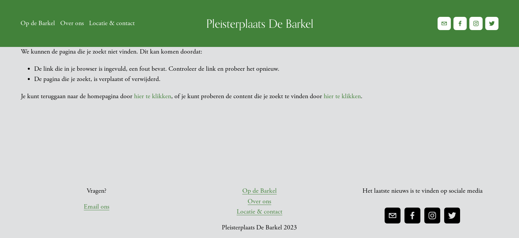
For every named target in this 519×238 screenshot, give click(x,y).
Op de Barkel (38, 24)
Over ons (72, 24)
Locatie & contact (112, 24)
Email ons (96, 207)
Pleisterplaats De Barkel (259, 23)
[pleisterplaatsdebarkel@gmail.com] (444, 23)
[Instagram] (475, 23)
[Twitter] (491, 23)
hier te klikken (152, 96)
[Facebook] (460, 23)
